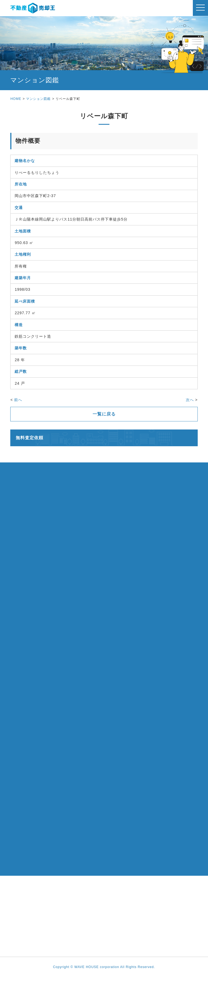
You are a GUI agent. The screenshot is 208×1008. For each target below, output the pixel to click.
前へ (18, 400)
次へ (190, 400)
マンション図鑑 (38, 99)
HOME (15, 99)
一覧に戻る (104, 414)
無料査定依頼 (29, 437)
